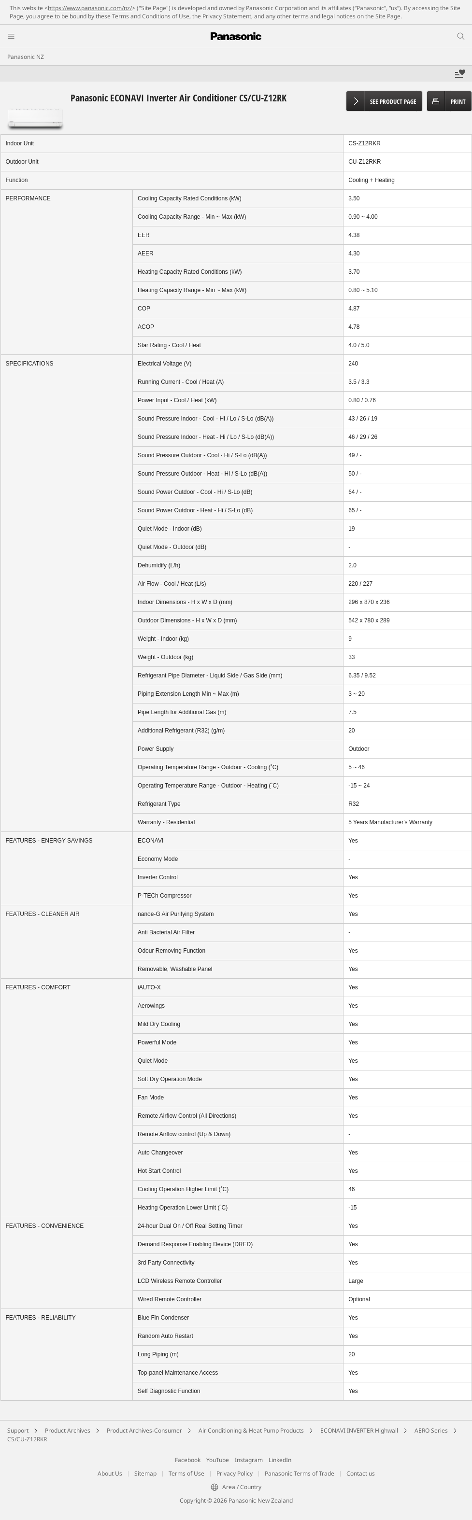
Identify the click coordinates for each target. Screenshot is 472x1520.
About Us (110, 1473)
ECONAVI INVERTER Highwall (359, 1430)
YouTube (217, 1460)
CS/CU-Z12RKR (27, 1439)
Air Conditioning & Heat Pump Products (251, 1430)
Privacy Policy (234, 1473)
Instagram (249, 1460)
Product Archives (67, 1430)
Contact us (360, 1473)
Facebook (187, 1460)
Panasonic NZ (25, 57)
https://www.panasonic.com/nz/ (90, 8)
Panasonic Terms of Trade (299, 1473)
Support (18, 1430)
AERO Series (431, 1430)
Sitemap (145, 1473)
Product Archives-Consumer (144, 1430)
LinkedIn (280, 1460)
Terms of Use (186, 1473)
